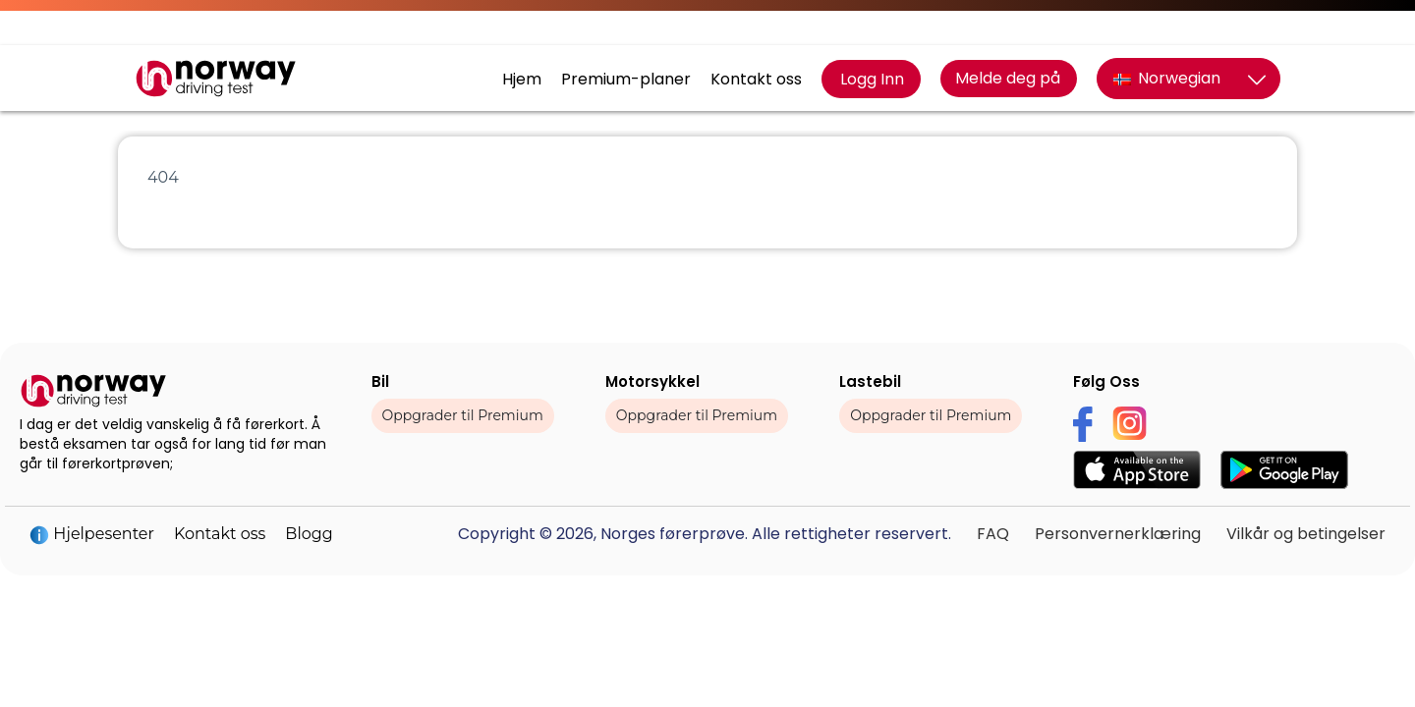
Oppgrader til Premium (462, 415)
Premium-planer (626, 79)
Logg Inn (870, 79)
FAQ (993, 533)
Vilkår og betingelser (1306, 533)
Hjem (521, 79)
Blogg (308, 533)
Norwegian (1166, 78)
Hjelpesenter (91, 534)
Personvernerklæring (1118, 533)
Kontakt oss (756, 79)
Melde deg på (1007, 78)
